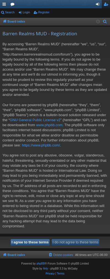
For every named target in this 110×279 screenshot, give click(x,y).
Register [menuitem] (107, 5)
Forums (14, 5)
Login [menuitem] (99, 5)
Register (43, 12)
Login (26, 12)
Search (10, 12)
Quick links (5, 5)
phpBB (40, 263)
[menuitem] (105, 22)
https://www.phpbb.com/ (41, 145)
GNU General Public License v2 (35, 120)
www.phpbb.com (49, 125)
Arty (45, 268)
